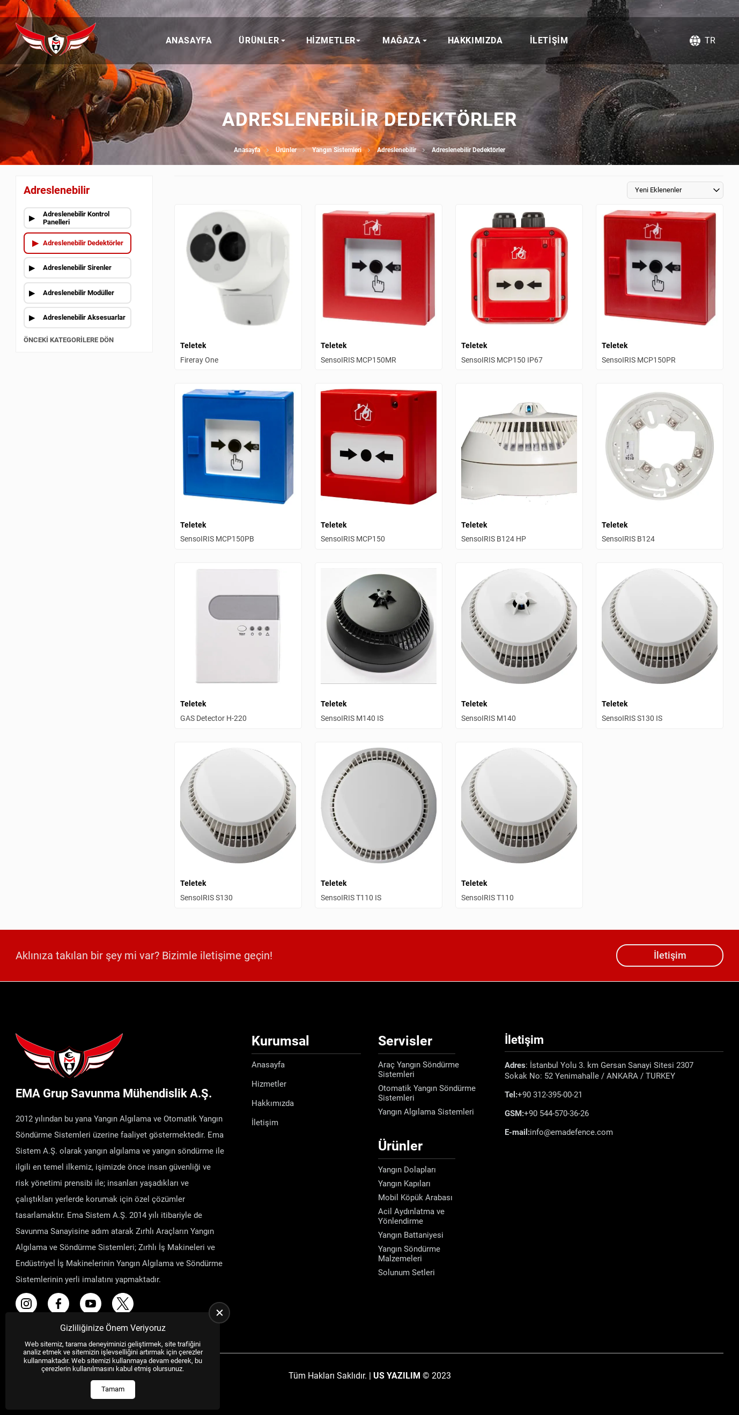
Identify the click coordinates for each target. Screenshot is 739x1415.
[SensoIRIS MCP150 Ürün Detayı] (378, 466)
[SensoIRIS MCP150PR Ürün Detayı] (659, 287)
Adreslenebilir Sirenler (77, 268)
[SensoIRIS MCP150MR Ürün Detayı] (378, 287)
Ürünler (259, 40)
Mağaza (401, 40)
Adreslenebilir (396, 150)
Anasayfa (189, 40)
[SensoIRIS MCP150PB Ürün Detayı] (238, 466)
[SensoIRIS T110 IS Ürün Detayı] (378, 825)
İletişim (549, 40)
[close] (219, 1312)
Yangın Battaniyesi (411, 1235)
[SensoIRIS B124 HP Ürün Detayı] (519, 466)
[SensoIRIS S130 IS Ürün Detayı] (659, 645)
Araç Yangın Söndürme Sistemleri (418, 1069)
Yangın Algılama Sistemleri (426, 1112)
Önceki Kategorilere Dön (69, 340)
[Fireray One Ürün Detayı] (238, 287)
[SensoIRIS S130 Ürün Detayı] (238, 825)
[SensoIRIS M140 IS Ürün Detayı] (378, 645)
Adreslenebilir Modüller (78, 293)
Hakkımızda (475, 40)
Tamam (112, 1389)
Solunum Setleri (406, 1272)
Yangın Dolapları (407, 1170)
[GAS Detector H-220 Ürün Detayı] (238, 645)
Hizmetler (331, 40)
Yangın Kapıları (404, 1183)
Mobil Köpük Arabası (415, 1197)
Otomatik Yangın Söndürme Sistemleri (427, 1093)
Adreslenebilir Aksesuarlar (84, 317)
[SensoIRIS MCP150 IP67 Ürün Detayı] (519, 287)
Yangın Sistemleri (336, 150)
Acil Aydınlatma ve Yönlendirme (411, 1216)
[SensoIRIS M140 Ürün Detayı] (519, 645)
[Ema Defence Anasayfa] (56, 40)
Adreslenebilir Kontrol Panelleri (76, 218)
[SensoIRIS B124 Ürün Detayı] (659, 466)
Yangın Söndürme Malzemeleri (409, 1253)
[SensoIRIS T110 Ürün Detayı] (519, 825)
